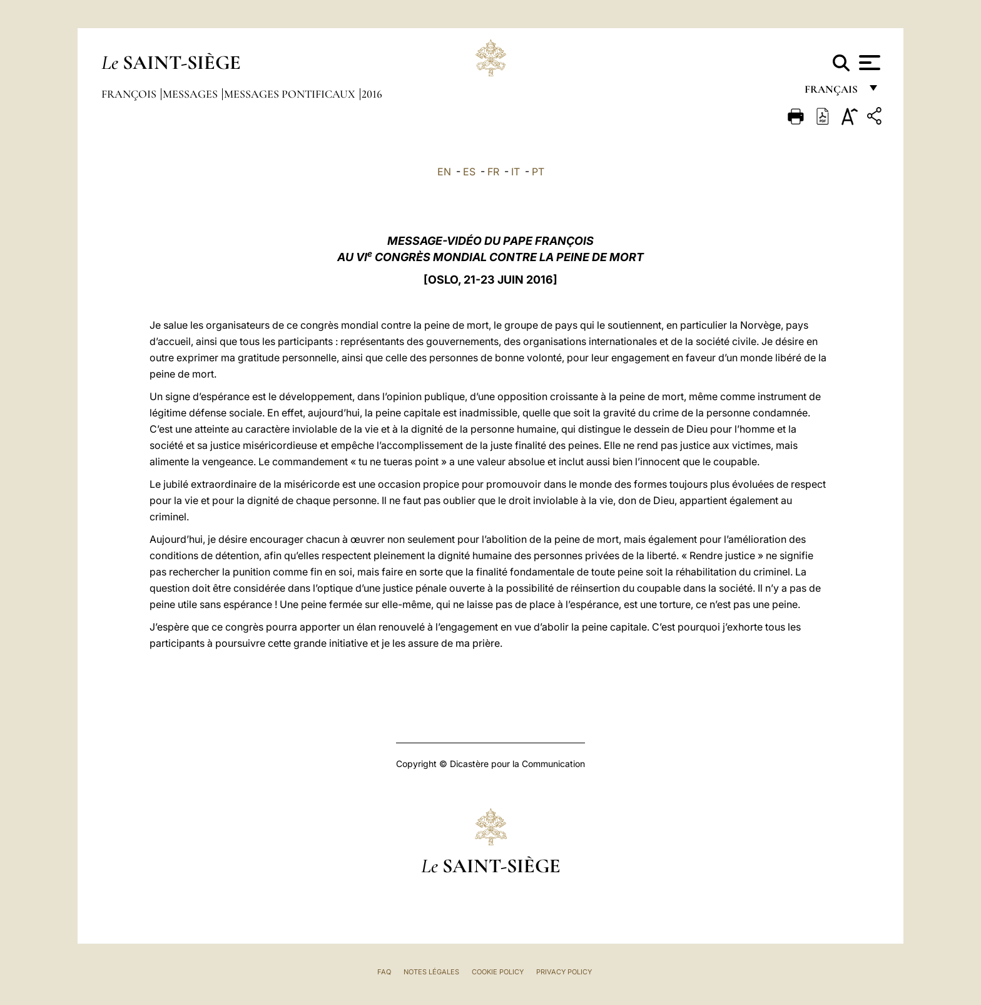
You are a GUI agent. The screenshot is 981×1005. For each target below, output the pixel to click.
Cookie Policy (498, 971)
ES (469, 171)
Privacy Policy (564, 971)
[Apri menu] (868, 62)
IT (515, 171)
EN (444, 171)
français (832, 92)
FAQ (384, 971)
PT (538, 171)
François (130, 94)
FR (493, 171)
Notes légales (431, 971)
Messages (191, 94)
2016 (372, 94)
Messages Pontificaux (291, 94)
